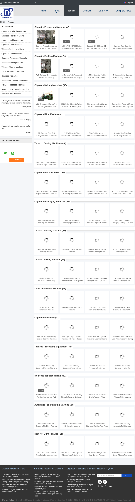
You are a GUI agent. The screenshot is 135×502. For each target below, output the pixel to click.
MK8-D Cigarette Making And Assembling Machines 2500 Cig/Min (46, 106)
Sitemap (108, 486)
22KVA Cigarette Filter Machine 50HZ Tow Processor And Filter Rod (71, 135)
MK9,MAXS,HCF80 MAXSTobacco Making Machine (46, 280)
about (57, 11)
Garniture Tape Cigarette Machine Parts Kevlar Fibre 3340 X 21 (122, 48)
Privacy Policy (8, 500)
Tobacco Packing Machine (12, 62)
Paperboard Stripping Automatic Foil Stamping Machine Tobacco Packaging (122, 426)
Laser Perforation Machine (12, 71)
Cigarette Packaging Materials (14, 58)
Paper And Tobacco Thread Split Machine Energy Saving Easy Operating (122, 339)
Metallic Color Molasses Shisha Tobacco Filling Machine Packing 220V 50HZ (97, 397)
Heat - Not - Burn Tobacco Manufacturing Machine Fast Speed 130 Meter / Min (46, 455)
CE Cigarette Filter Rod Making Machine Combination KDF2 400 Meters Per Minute (46, 135)
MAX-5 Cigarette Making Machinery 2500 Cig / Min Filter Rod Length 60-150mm (47, 477)
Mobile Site (102, 489)
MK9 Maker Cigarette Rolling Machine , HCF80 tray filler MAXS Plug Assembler (71, 106)
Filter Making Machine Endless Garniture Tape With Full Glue (97, 135)
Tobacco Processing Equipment (14, 80)
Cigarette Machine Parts (11, 54)
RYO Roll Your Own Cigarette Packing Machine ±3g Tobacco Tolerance (46, 77)
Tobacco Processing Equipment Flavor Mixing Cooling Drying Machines (72, 368)
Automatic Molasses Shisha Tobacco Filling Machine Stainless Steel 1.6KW (122, 397)
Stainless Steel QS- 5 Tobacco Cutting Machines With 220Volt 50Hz (122, 164)
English (131, 3)
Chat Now (103, 11)
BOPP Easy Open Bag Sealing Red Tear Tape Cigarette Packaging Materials (46, 222)
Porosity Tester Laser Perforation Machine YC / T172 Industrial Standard (122, 310)
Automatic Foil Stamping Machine (15, 89)
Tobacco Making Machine (12, 67)
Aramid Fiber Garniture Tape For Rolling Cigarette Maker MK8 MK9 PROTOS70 (72, 193)
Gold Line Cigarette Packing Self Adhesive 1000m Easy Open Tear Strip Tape (48, 494)
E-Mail (101, 486)
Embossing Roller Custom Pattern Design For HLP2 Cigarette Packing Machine (122, 77)
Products (71, 11)
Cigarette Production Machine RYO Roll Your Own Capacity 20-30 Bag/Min (46, 48)
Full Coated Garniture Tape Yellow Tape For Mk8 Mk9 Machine (16, 476)
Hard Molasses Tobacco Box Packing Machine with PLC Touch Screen (46, 397)
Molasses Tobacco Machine (13, 85)
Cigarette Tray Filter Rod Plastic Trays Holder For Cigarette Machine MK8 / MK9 (122, 135)
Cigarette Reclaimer (9, 76)
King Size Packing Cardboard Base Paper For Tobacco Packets (79, 491)
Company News (123, 11)
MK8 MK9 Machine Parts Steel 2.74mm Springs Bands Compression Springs (16, 481)
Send (127, 476)
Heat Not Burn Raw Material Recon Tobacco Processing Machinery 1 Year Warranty (122, 455)
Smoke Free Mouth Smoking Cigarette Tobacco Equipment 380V (71, 397)
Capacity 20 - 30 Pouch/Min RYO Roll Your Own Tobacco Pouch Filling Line (97, 48)
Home (43, 11)
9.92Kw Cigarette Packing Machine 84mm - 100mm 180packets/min (97, 77)
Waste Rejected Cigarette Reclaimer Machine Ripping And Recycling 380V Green (97, 339)
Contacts (87, 11)
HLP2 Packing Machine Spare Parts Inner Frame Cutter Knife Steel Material (122, 193)
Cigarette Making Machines (12, 40)
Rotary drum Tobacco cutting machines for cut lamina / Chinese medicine (71, 164)
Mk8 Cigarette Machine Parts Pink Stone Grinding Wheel (14, 486)
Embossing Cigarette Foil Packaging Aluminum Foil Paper (80, 486)
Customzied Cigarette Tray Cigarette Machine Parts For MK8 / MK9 (97, 193)
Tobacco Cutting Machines (12, 49)
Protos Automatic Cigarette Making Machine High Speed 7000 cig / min (97, 280)
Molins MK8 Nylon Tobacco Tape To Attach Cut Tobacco (15, 491)
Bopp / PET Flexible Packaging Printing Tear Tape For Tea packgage (122, 222)
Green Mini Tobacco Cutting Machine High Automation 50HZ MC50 (46, 164)
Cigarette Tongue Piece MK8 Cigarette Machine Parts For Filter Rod (46, 193)
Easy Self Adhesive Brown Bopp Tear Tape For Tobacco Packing (97, 222)
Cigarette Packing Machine (12, 36)
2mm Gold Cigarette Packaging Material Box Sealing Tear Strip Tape (71, 222)
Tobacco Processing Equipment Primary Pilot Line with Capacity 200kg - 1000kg (46, 368)
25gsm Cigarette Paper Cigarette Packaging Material (78, 481)
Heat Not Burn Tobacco (11, 94)
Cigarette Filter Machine (11, 45)
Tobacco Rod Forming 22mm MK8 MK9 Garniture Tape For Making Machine (122, 106)
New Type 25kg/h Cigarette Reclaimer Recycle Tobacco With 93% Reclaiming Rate (72, 339)
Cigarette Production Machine (13, 31)
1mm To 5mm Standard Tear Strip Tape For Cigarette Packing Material (81, 476)
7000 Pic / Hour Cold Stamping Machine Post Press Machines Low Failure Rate (97, 426)
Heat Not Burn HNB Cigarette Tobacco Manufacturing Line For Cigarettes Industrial (71, 455)
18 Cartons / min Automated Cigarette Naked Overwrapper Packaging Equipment (71, 77)
